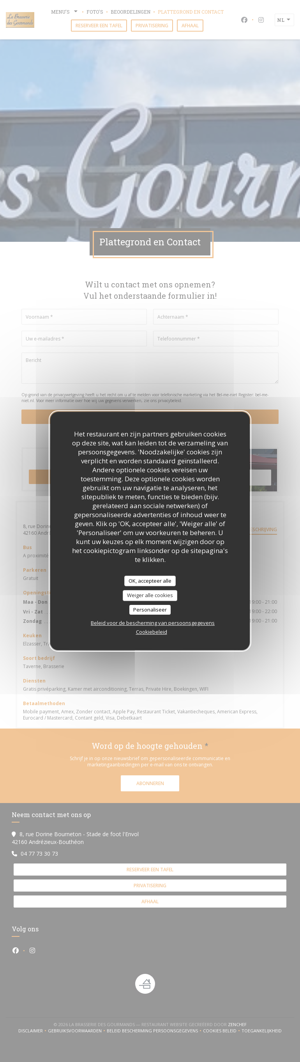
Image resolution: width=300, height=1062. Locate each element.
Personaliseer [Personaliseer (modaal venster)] (150, 609)
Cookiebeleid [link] (151, 631)
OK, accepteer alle (150, 580)
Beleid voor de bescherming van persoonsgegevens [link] (153, 622)
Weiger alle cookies (150, 595)
